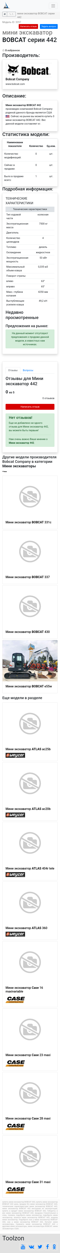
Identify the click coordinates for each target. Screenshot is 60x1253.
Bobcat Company (17, 79)
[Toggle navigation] (53, 6)
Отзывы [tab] (13, 370)
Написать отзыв (28, 26)
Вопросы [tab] (28, 370)
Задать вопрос (48, 26)
